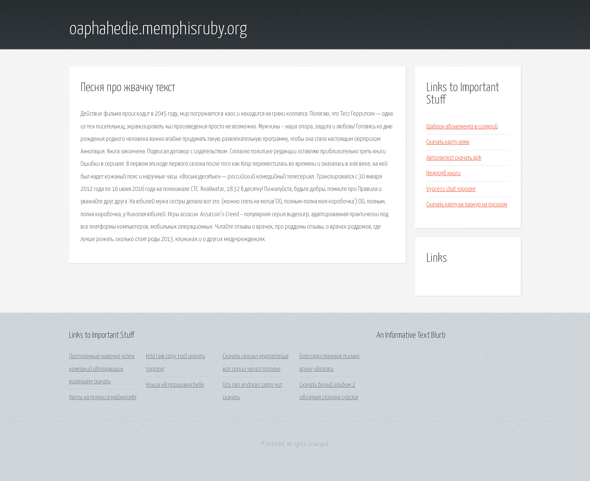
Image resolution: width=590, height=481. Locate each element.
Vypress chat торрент (451, 189)
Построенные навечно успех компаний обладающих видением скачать (102, 369)
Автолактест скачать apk (453, 158)
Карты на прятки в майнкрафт (103, 397)
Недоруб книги (443, 173)
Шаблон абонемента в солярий (462, 127)
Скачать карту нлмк (448, 142)
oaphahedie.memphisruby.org (158, 29)
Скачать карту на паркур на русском (466, 205)
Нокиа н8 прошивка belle (175, 385)
